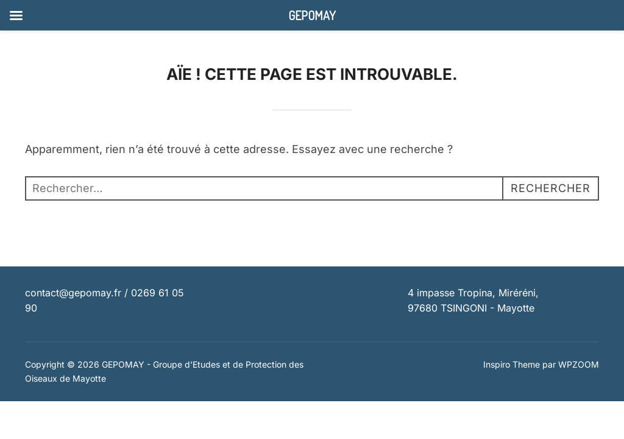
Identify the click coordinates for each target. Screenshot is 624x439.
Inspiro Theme (511, 364)
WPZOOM (578, 364)
